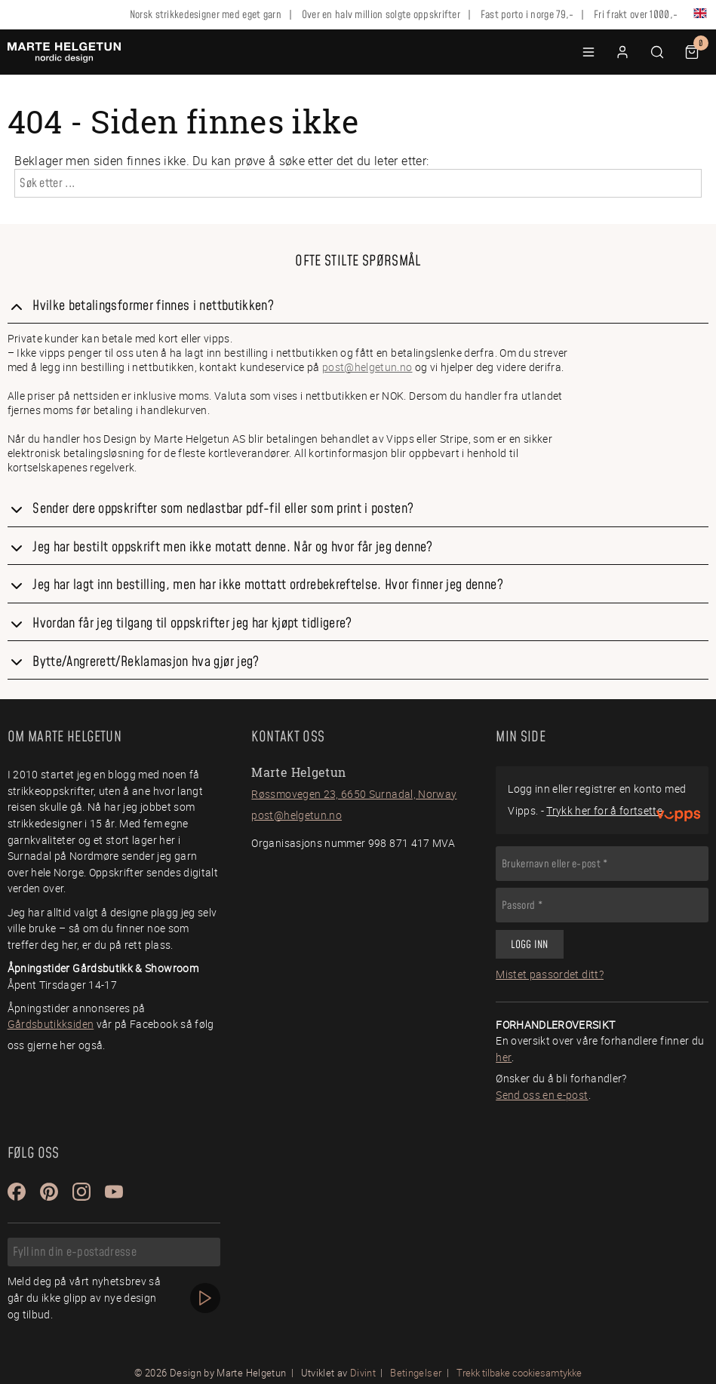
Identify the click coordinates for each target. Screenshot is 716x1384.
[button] (588, 52)
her (504, 1057)
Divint (363, 1372)
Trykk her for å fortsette (604, 810)
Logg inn (529, 945)
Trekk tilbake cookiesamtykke (519, 1373)
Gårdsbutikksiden (51, 1024)
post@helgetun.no (367, 367)
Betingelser (415, 1372)
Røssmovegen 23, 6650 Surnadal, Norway (353, 794)
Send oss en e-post (542, 1095)
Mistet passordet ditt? (550, 974)
